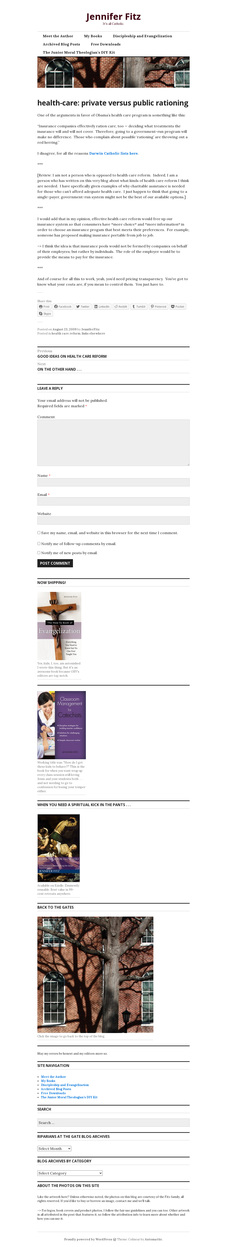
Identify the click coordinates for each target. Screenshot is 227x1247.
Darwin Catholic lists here (113, 153)
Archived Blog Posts (61, 44)
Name (44, 475)
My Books (93, 36)
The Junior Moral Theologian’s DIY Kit (79, 52)
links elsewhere (93, 333)
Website (44, 513)
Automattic (153, 1239)
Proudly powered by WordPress (88, 1239)
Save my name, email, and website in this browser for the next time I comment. (109, 532)
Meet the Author (58, 36)
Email (43, 494)
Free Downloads (106, 44)
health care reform (66, 333)
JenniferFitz (90, 329)
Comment (46, 417)
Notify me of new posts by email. (69, 553)
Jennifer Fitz (113, 16)
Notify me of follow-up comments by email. (78, 543)
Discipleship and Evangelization (142, 36)
